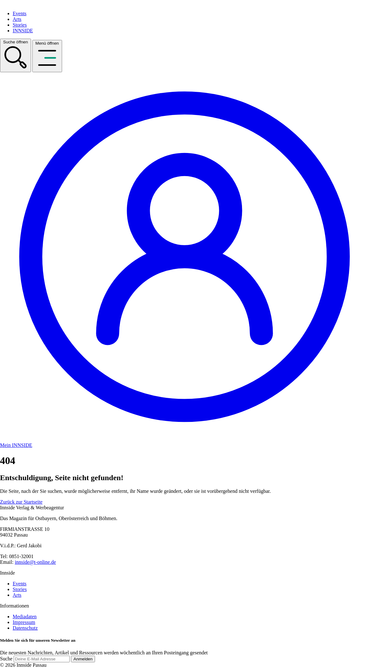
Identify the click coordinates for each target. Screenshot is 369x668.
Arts (17, 19)
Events (20, 13)
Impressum (24, 622)
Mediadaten (25, 616)
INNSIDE (23, 30)
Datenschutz (25, 628)
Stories (20, 25)
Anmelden (82, 659)
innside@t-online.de (35, 562)
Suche (6, 658)
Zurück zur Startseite (21, 502)
